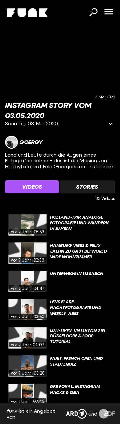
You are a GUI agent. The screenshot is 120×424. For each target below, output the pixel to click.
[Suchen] (93, 13)
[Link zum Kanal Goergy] (23, 142)
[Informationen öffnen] (111, 124)
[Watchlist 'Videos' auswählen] (32, 186)
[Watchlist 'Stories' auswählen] (87, 186)
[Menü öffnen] (108, 12)
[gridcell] (60, 225)
